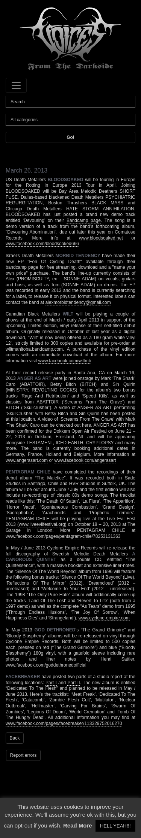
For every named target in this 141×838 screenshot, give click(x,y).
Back (15, 738)
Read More (77, 825)
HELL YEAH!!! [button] (115, 826)
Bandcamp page (84, 220)
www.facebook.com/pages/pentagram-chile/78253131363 (63, 536)
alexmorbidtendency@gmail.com (78, 302)
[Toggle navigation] (16, 85)
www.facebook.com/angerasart (85, 460)
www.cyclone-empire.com (104, 618)
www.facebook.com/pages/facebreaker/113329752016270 (64, 723)
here (86, 425)
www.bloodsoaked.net (101, 238)
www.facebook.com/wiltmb (64, 360)
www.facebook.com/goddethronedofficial (46, 665)
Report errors (23, 755)
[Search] (70, 102)
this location (23, 419)
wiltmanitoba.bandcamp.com (34, 349)
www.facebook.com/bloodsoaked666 (42, 243)
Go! (70, 137)
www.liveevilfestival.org (42, 524)
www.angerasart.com (27, 460)
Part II (73, 682)
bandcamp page (22, 267)
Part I (51, 682)
